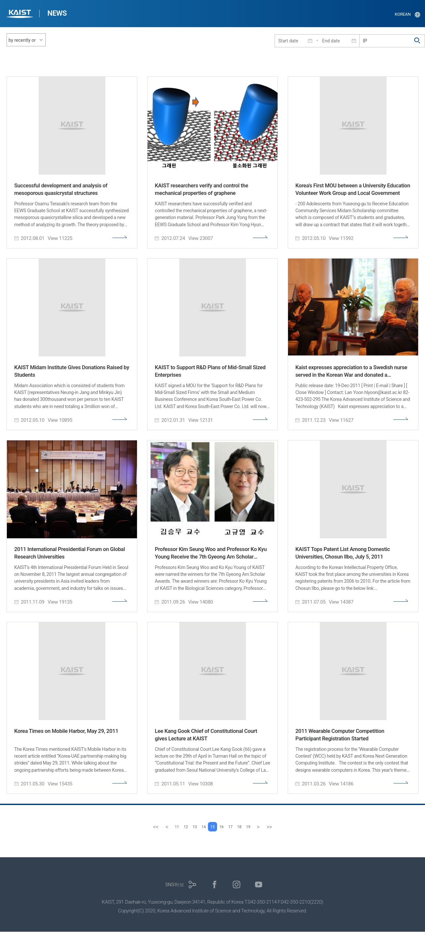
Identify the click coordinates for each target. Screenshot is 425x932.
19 (258, 827)
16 (224, 827)
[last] (281, 827)
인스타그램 (236, 885)
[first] (144, 827)
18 (247, 827)
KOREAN (403, 14)
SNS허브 (174, 885)
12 (178, 827)
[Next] (270, 827)
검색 (417, 41)
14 (201, 827)
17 (235, 827)
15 (212, 827)
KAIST (20, 14)
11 (166, 827)
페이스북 (214, 885)
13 (189, 827)
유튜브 (259, 885)
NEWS (57, 13)
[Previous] (155, 827)
